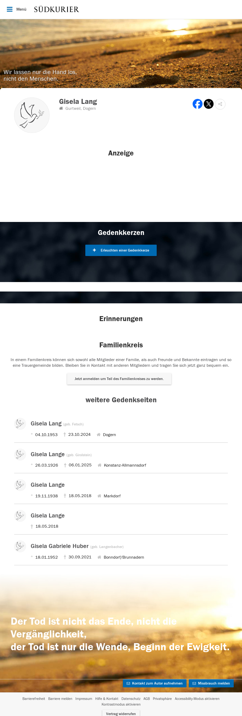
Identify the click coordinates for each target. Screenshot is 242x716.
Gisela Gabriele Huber (77, 546)
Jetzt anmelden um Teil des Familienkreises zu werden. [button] (119, 379)
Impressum (83, 699)
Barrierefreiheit (33, 699)
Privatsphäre (162, 699)
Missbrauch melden (211, 683)
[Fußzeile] (121, 701)
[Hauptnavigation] (121, 9)
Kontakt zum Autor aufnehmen (155, 683)
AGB (146, 699)
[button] (220, 104)
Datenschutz (130, 699)
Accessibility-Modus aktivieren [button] (197, 699)
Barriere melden (60, 699)
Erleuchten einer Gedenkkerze (121, 250)
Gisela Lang (57, 423)
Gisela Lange (61, 454)
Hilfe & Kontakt (106, 699)
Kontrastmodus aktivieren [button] (121, 705)
